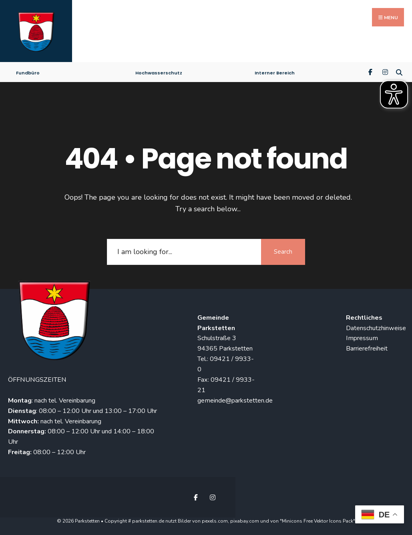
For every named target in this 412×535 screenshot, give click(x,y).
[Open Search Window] (399, 69)
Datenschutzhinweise (376, 326)
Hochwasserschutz (158, 71)
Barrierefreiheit (367, 346)
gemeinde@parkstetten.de (235, 398)
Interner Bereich (275, 71)
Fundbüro (28, 71)
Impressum (362, 336)
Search (283, 250)
